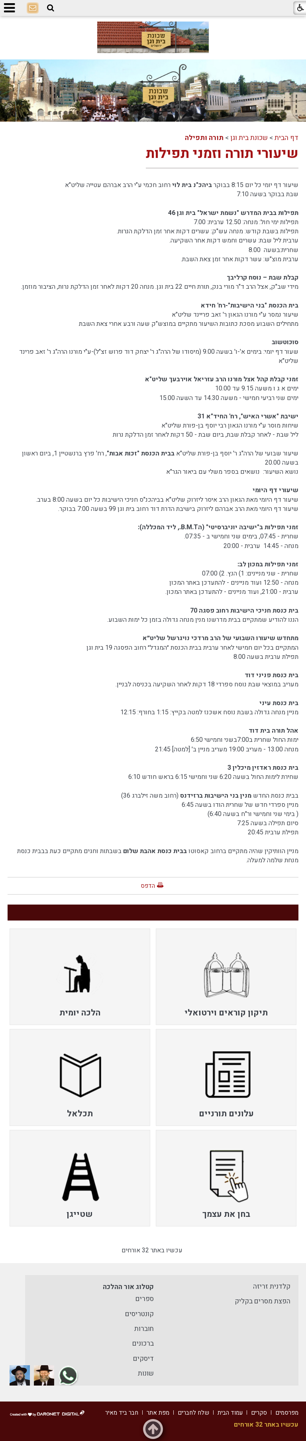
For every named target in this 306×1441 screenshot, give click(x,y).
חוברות (144, 1329)
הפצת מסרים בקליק (262, 1301)
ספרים (144, 1299)
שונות (146, 1373)
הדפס (148, 885)
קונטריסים (139, 1314)
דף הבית (286, 138)
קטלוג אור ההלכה (128, 1287)
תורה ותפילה (204, 138)
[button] (50, 8)
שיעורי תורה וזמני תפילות (222, 153)
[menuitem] (226, 976)
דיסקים (143, 1359)
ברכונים (143, 1343)
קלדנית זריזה (271, 1286)
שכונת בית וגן (249, 138)
